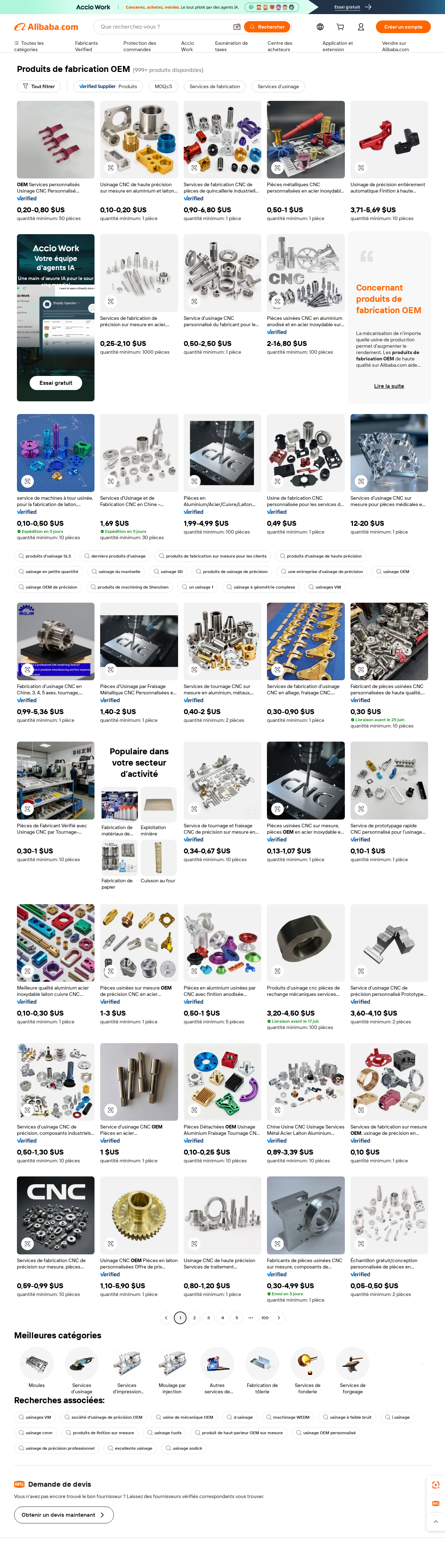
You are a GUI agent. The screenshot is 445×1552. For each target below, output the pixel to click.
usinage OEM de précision (48, 587)
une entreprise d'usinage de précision (322, 571)
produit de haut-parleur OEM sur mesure (239, 1433)
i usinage (397, 1417)
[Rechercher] (267, 26)
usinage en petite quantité (48, 571)
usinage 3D (168, 571)
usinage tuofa (164, 1433)
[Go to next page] (279, 1317)
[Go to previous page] (166, 1317)
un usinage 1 (197, 587)
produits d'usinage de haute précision (321, 556)
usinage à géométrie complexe (261, 587)
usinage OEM (392, 571)
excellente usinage (130, 1448)
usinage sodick (184, 1448)
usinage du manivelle (116, 571)
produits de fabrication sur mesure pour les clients (213, 556)
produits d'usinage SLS (45, 556)
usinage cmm (36, 1433)
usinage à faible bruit (347, 1417)
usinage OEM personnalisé (326, 1433)
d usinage (240, 1417)
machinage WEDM (288, 1417)
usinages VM (325, 587)
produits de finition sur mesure (100, 1433)
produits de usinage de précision (232, 571)
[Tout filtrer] (39, 86)
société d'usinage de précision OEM (103, 1417)
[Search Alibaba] (164, 27)
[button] (237, 27)
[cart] (341, 28)
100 (265, 1317)
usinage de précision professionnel (57, 1448)
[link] (436, 1485)
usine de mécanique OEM (184, 1417)
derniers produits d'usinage (115, 556)
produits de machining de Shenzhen (130, 587)
